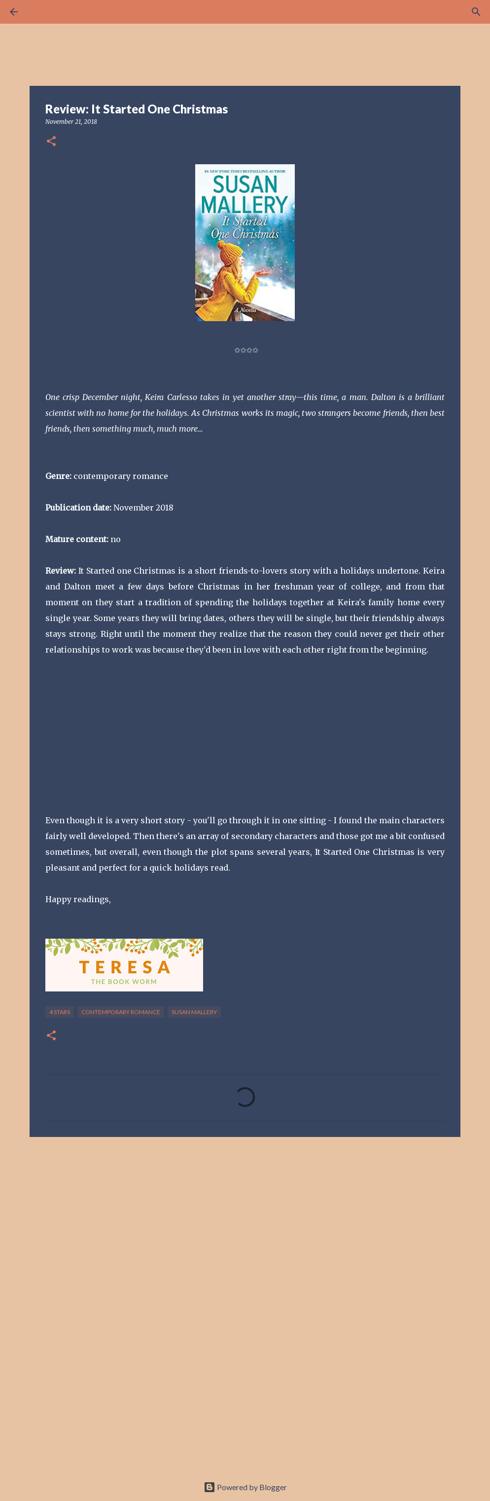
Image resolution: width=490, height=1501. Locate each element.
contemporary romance (120, 1012)
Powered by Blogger (245, 1487)
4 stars (59, 1012)
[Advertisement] (245, 1221)
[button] (51, 141)
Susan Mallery (194, 1012)
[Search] (41, 12)
